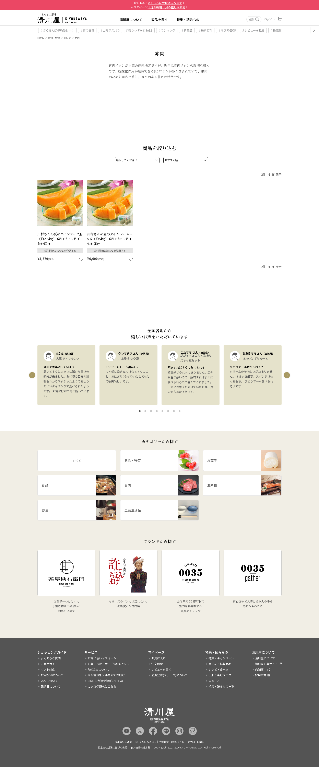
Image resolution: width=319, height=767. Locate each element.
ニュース (214, 681)
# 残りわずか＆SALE (139, 30)
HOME (40, 37)
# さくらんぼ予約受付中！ (57, 30)
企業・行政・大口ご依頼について (109, 664)
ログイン (269, 19)
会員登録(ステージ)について (169, 675)
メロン (67, 37)
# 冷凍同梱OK (227, 30)
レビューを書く (161, 669)
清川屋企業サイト (266, 664)
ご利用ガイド (49, 664)
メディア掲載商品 (220, 664)
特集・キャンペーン (221, 658)
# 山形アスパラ (110, 30)
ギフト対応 (48, 669)
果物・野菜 (54, 37)
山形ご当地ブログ (220, 675)
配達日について (51, 686)
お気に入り (158, 658)
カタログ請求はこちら (102, 686)
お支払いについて (52, 675)
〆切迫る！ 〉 (159, 3)
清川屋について (131, 19)
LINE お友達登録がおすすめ (105, 681)
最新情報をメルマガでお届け (106, 675)
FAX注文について (99, 669)
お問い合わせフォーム (102, 658)
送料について (49, 681)
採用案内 (261, 675)
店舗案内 (261, 669)
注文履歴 (157, 664)
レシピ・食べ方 (218, 669)
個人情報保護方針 (140, 747)
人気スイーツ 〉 (160, 7)
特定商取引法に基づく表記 (112, 747)
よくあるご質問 (51, 658)
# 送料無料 (205, 30)
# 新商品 (186, 30)
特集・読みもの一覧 (221, 686)
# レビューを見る (253, 30)
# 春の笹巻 (87, 30)
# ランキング (167, 30)
